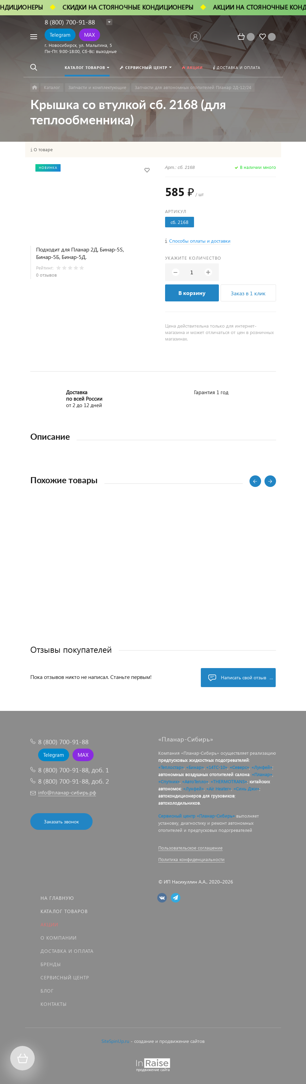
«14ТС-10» (216, 767)
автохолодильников (179, 803)
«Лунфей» (262, 767)
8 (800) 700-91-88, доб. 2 (73, 781)
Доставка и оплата (67, 951)
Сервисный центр (65, 977)
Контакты (54, 1004)
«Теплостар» (171, 767)
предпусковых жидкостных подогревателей (203, 760)
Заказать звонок (61, 821)
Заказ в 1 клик (248, 293)
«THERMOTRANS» (229, 781)
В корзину (192, 292)
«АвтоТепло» (195, 781)
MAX (89, 34)
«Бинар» (195, 767)
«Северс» (239, 767)
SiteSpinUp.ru (115, 1041)
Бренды (51, 964)
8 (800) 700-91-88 (70, 22)
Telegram (60, 34)
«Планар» (262, 774)
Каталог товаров (64, 911)
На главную (57, 898)
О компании (59, 937)
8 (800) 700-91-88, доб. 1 (73, 770)
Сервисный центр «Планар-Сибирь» (196, 816)
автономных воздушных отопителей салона (203, 774)
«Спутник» (169, 781)
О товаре (43, 149)
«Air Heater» (218, 788)
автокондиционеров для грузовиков (196, 796)
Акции (49, 924)
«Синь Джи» (246, 788)
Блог (47, 990)
